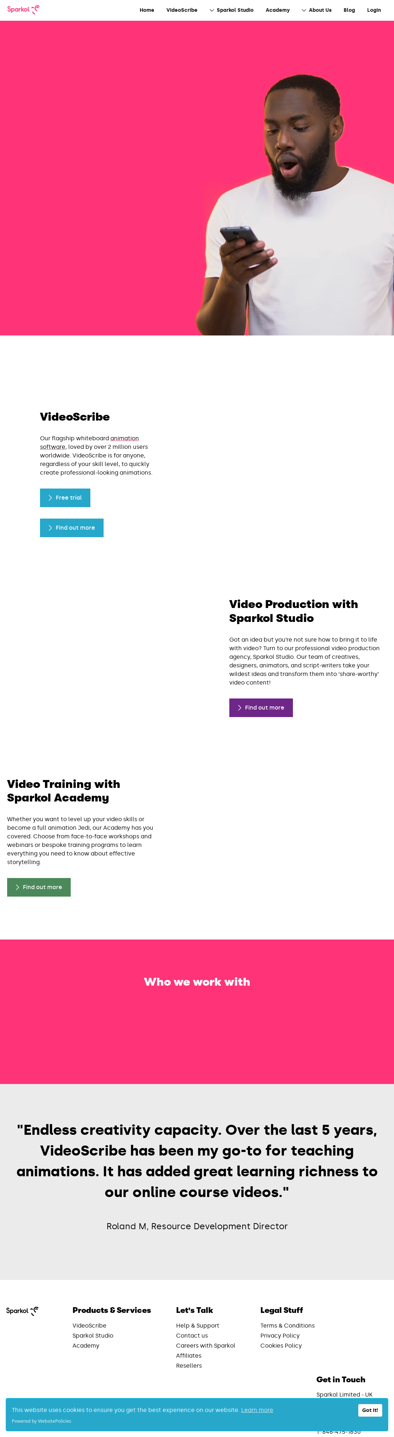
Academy (86, 1313)
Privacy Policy (280, 1303)
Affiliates (188, 1323)
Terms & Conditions (287, 1293)
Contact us (192, 1303)
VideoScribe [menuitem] (182, 10)
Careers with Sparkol (205, 1313)
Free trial (65, 506)
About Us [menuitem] (316, 10)
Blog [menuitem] (349, 10)
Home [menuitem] (147, 10)
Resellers (189, 1333)
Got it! (370, 1410)
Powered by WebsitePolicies (41, 1421)
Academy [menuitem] (278, 10)
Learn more (257, 1410)
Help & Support (197, 1293)
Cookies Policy (281, 1313)
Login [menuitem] (374, 10)
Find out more (46, 187)
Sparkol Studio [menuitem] (232, 10)
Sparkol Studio (93, 1303)
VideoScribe (89, 1293)
